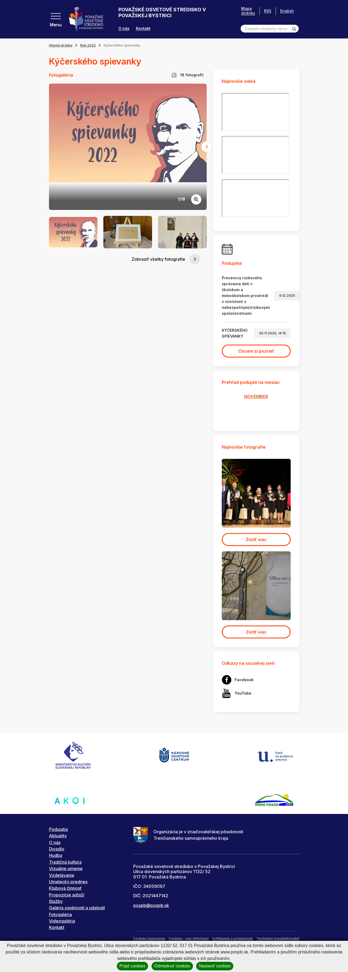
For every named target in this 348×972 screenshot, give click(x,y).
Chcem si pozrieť (256, 351)
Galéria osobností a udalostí (77, 907)
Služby (56, 901)
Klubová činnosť (65, 888)
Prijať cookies (132, 966)
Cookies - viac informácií (189, 939)
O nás (123, 28)
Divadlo (56, 849)
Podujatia (58, 829)
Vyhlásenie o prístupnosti (232, 939)
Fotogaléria (60, 914)
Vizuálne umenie (66, 868)
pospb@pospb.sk (151, 905)
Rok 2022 (88, 45)
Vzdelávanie (61, 875)
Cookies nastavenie (149, 939)
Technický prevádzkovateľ (277, 939)
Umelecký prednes (68, 881)
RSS (267, 11)
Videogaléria (62, 921)
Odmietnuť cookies (172, 966)
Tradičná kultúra (65, 862)
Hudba (55, 855)
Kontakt (143, 28)
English (287, 11)
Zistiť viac (256, 539)
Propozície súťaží (66, 895)
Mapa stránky (248, 10)
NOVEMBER (256, 396)
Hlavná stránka (60, 45)
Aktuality (58, 835)
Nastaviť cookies (215, 966)
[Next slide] (206, 146)
